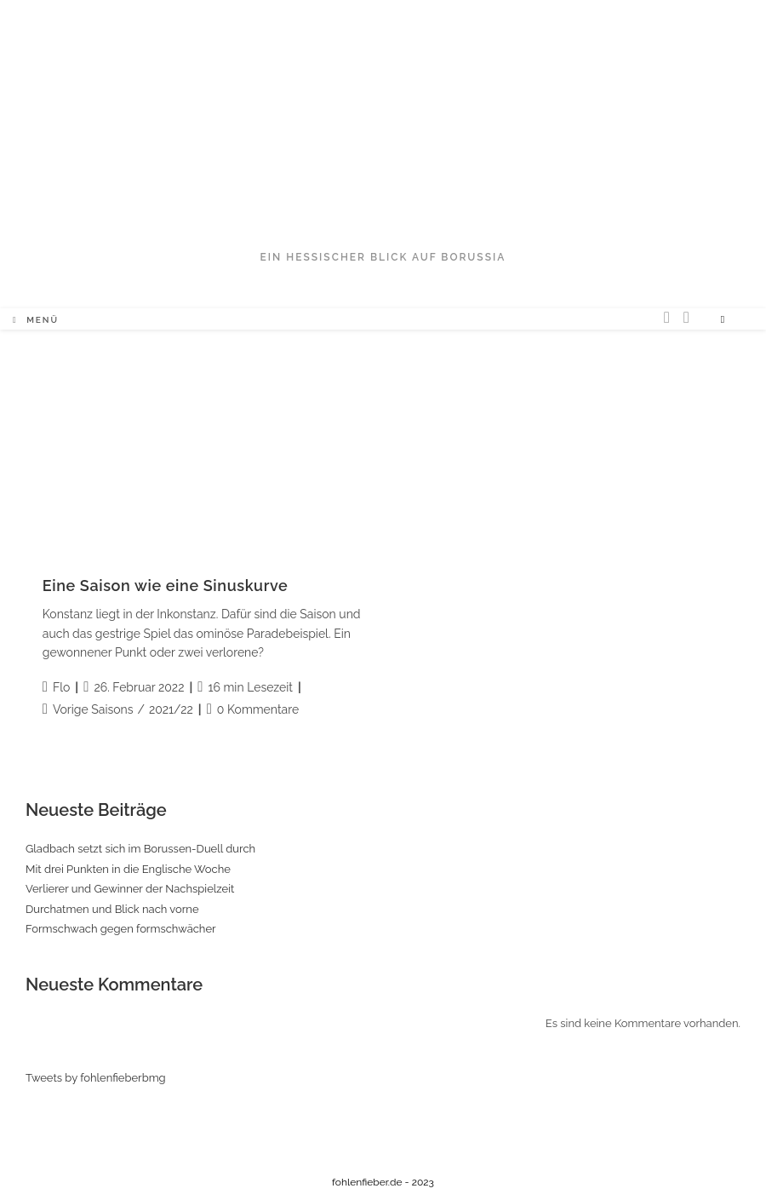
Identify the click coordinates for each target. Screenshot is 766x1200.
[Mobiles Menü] (36, 320)
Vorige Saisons (93, 709)
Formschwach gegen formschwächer (121, 928)
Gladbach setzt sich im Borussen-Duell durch (140, 848)
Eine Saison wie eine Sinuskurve (166, 585)
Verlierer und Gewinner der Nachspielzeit (130, 888)
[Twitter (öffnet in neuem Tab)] (667, 317)
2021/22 (171, 709)
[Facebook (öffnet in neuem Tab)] (686, 317)
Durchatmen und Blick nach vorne (112, 909)
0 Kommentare (258, 709)
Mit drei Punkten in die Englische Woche (128, 869)
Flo (61, 687)
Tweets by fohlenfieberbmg (96, 1077)
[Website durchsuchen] (723, 320)
